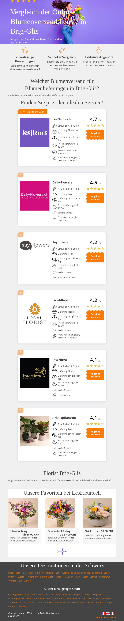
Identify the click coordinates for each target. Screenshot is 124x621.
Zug (20, 580)
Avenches (106, 598)
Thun (77, 576)
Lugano (12, 576)
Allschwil (22, 606)
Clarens (32, 594)
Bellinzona (72, 598)
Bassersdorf (85, 598)
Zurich (27, 580)
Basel (11, 572)
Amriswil (49, 602)
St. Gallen (68, 576)
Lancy (107, 572)
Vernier (93, 576)
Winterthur (104, 576)
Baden (96, 598)
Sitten (58, 576)
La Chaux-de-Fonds (80, 572)
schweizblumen (18, 613)
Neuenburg (32, 576)
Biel (24, 572)
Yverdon (12, 580)
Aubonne (12, 602)
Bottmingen (14, 598)
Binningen (39, 598)
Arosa (31, 602)
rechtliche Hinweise (106, 617)
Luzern (21, 576)
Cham (58, 594)
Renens (12, 606)
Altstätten (60, 602)
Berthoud (59, 598)
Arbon (39, 602)
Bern (18, 572)
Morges (108, 602)
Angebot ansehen (95, 135)
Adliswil (99, 602)
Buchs (88, 594)
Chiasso (49, 594)
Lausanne (97, 572)
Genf (58, 572)
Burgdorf (78, 594)
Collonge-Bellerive (17, 594)
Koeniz (65, 572)
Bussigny (67, 594)
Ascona (23, 602)
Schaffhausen (47, 576)
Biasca (50, 598)
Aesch (90, 602)
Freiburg (49, 572)
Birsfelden (27, 598)
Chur (30, 572)
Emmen (39, 572)
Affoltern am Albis (76, 602)
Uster (85, 576)
